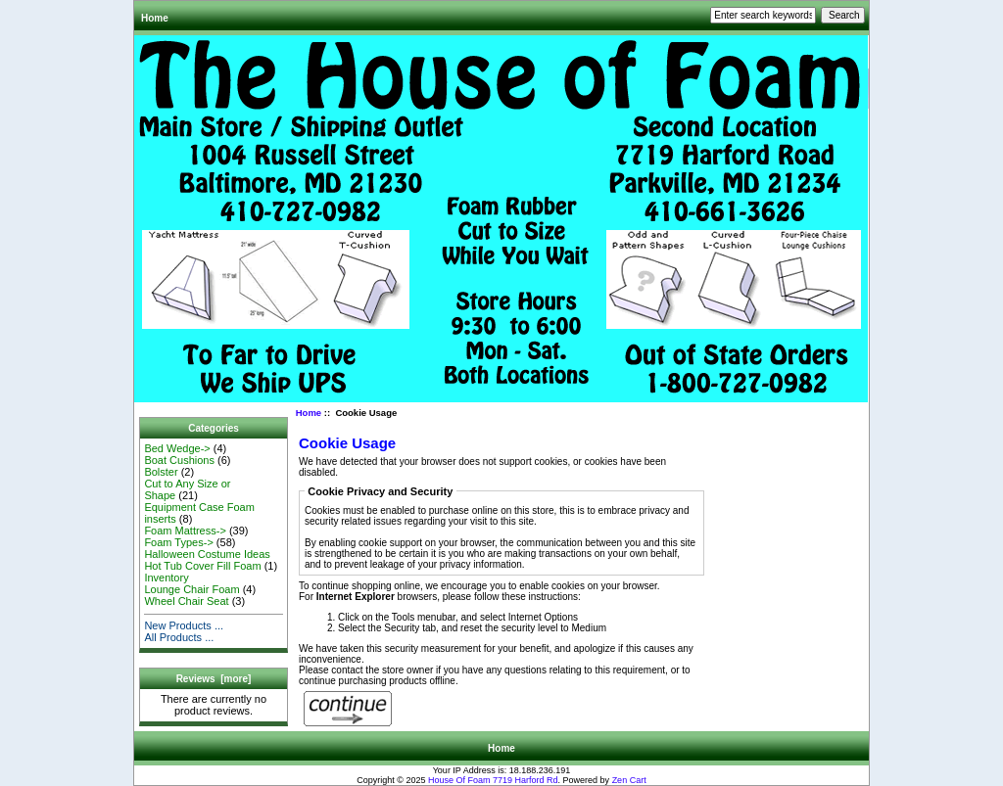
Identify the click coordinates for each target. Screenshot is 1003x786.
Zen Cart (629, 780)
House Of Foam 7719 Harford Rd (493, 780)
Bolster (160, 472)
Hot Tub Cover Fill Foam (202, 566)
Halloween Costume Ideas (206, 554)
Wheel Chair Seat (186, 601)
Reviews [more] (214, 678)
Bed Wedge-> (177, 448)
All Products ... (179, 637)
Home (154, 18)
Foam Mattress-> (184, 530)
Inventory (166, 577)
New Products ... (183, 625)
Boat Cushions (179, 460)
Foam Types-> (178, 542)
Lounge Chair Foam (191, 589)
